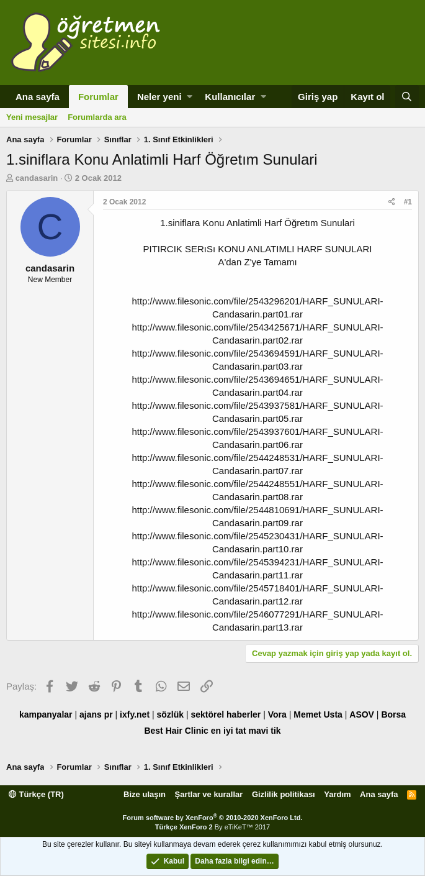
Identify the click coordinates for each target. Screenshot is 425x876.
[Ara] (407, 96)
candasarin (37, 178)
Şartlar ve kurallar (209, 794)
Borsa (393, 714)
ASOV (361, 714)
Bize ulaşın (144, 794)
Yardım (337, 794)
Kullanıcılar (230, 96)
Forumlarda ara (97, 117)
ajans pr (96, 714)
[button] (189, 96)
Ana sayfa (38, 96)
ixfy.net (135, 714)
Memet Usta (317, 714)
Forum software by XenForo (213, 817)
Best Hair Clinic (176, 731)
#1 (408, 202)
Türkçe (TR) (36, 794)
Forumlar (98, 96)
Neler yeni (159, 96)
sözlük (170, 714)
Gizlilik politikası (283, 794)
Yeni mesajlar (32, 117)
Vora (277, 714)
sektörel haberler (225, 714)
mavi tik (264, 731)
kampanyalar (46, 714)
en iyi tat (228, 731)
